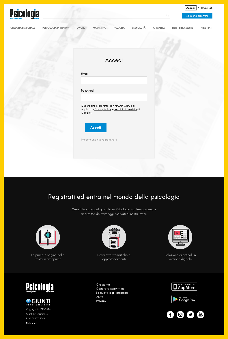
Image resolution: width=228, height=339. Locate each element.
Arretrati (206, 27)
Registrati (206, 8)
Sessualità (138, 27)
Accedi (190, 8)
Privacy (101, 301)
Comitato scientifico (110, 289)
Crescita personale (22, 27)
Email (84, 73)
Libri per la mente (182, 27)
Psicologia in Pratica (55, 27)
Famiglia (119, 27)
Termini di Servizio (125, 109)
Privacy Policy (102, 109)
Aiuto (99, 297)
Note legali (31, 323)
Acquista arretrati (197, 15)
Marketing (99, 27)
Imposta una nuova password (99, 139)
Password (87, 90)
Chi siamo (103, 285)
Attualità (159, 27)
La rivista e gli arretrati (112, 293)
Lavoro (81, 27)
